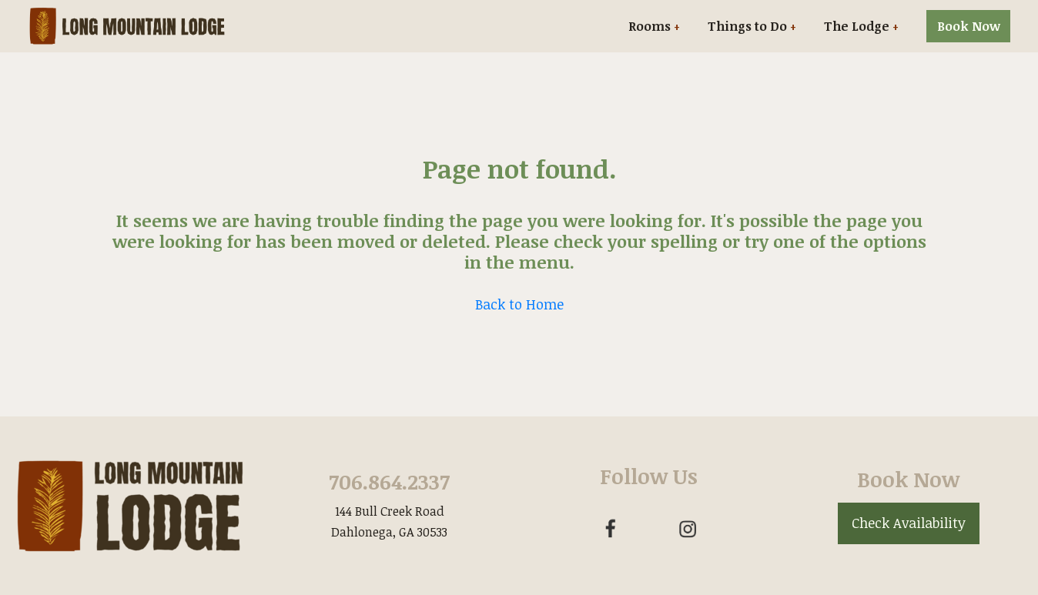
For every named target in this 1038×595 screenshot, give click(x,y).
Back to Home (519, 304)
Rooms (649, 26)
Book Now (968, 26)
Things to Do (747, 26)
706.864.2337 (389, 481)
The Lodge (856, 26)
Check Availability (909, 522)
